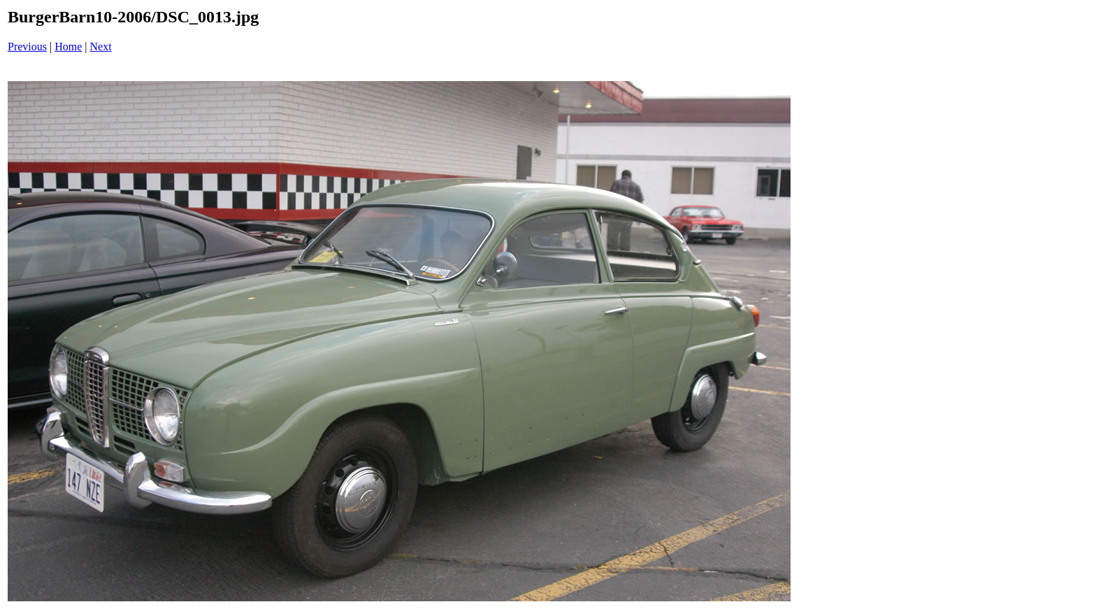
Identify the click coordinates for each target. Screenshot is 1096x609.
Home (68, 46)
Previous (27, 46)
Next (101, 46)
